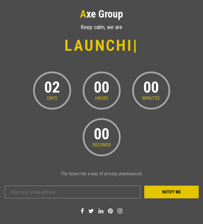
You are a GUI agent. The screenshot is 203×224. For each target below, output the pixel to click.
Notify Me (171, 192)
